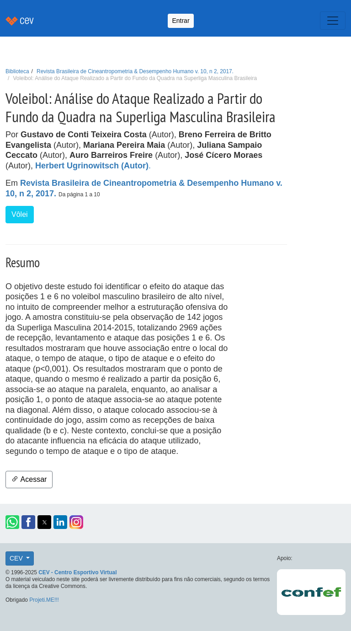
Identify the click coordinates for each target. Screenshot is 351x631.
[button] (12, 522)
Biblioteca (17, 71)
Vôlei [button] (19, 214)
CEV (17, 558)
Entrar (180, 20)
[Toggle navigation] (333, 20)
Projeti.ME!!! (44, 600)
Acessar (29, 479)
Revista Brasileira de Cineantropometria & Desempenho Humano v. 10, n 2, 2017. (135, 71)
